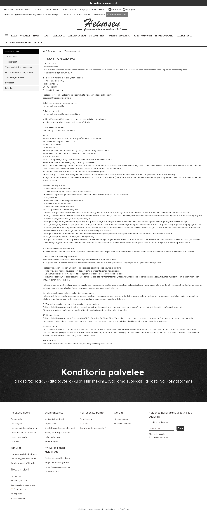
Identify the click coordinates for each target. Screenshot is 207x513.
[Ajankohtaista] (70, 9)
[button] (158, 437)
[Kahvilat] (38, 9)
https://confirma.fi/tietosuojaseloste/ (70, 218)
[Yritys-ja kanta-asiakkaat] (93, 9)
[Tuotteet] (6, 36)
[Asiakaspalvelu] (23, 9)
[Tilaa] (180, 428)
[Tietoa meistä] (53, 9)
